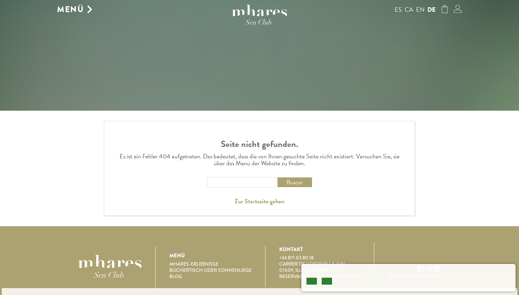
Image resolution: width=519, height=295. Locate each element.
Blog (175, 276)
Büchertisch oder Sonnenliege (210, 270)
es (398, 9)
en (420, 9)
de (431, 9)
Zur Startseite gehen (259, 201)
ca (409, 9)
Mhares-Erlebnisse (193, 263)
